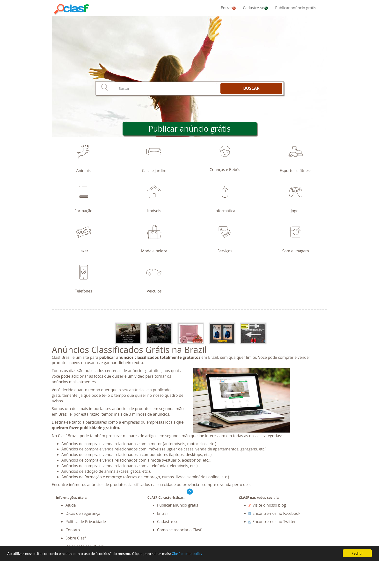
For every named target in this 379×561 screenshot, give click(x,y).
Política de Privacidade (86, 521)
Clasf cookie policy (187, 553)
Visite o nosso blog (267, 505)
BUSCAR (251, 88)
